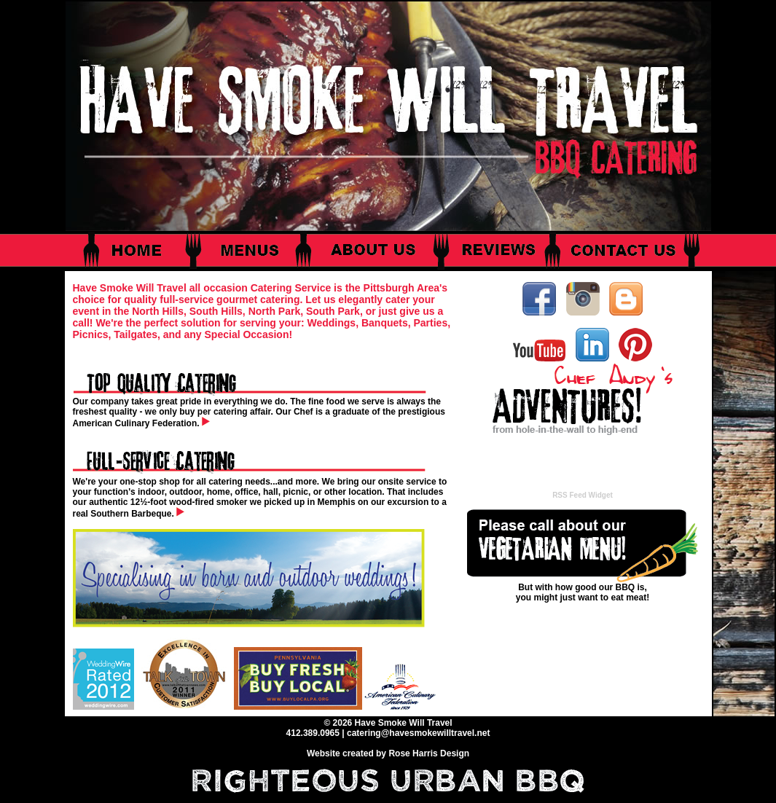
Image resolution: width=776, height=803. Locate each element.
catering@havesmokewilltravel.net (418, 733)
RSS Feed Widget (582, 495)
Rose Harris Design (428, 753)
